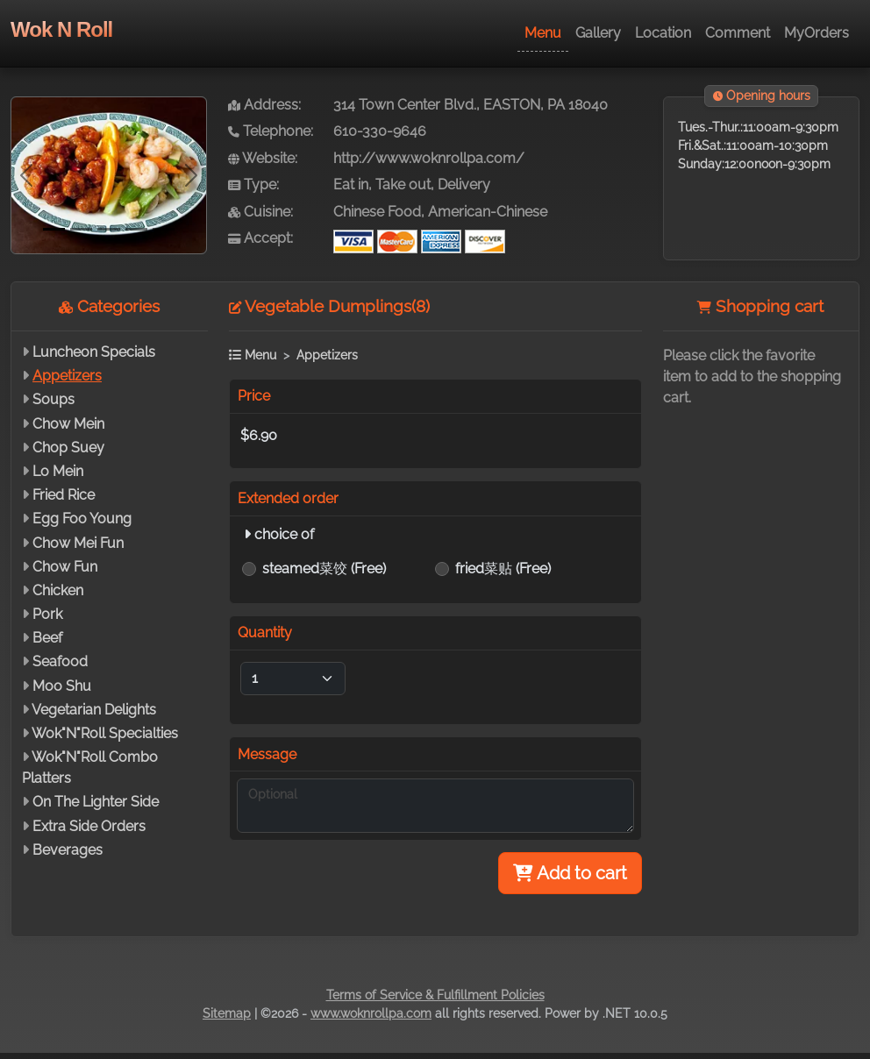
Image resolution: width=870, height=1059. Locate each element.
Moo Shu (61, 686)
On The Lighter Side (95, 801)
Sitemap (227, 1013)
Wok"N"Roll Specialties (105, 733)
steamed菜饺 (324, 568)
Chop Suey (68, 447)
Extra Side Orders (89, 826)
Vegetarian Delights (94, 709)
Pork (47, 614)
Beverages (67, 850)
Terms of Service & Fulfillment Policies (435, 995)
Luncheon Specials (93, 352)
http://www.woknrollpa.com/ (428, 158)
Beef (47, 637)
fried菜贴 (503, 568)
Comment (737, 33)
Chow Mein (68, 424)
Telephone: (270, 131)
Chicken (57, 590)
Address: (264, 104)
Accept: (260, 238)
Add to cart (570, 873)
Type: (253, 184)
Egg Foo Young (82, 518)
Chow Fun (64, 566)
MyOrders (816, 33)
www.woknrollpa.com (370, 1013)
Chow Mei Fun (78, 543)
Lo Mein (57, 471)
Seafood (60, 661)
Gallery (598, 33)
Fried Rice (63, 495)
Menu (542, 33)
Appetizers (67, 375)
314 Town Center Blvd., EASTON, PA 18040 (470, 104)
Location (663, 33)
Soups (53, 399)
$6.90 (258, 435)
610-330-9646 (379, 131)
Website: (262, 158)
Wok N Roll (61, 29)
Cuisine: (260, 211)
